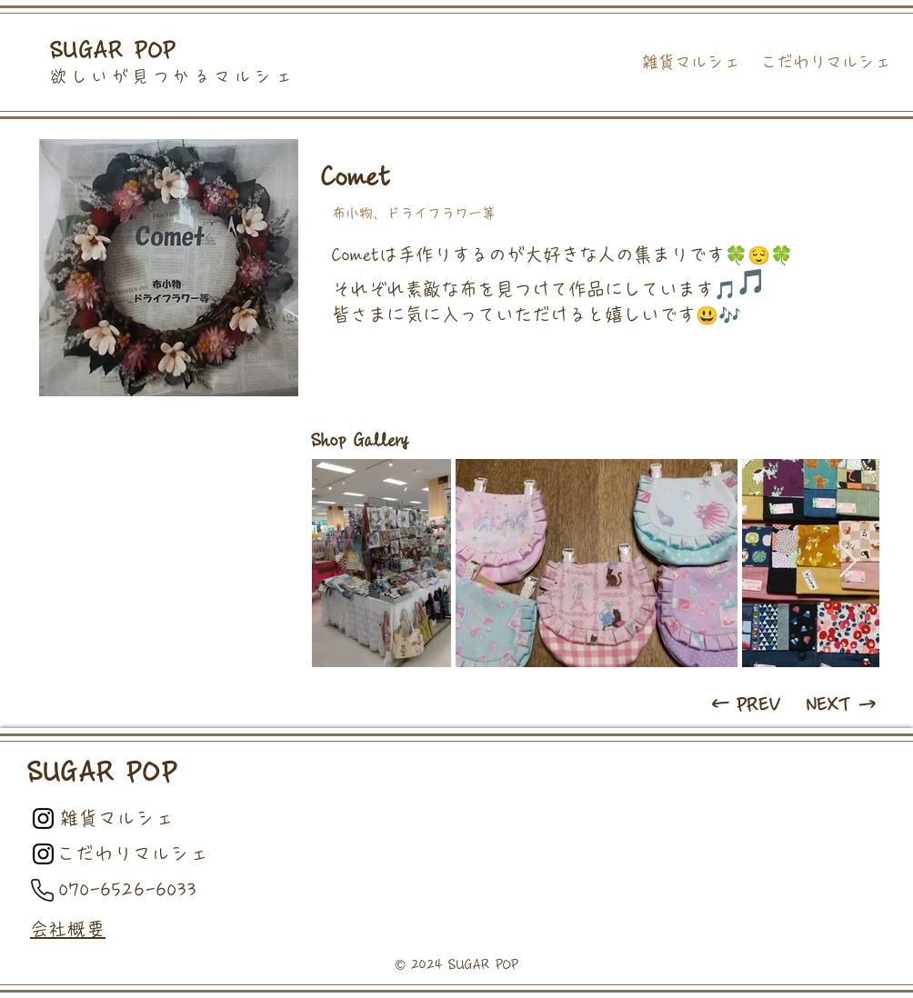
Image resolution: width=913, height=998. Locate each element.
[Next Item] (848, 562)
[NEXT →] (843, 704)
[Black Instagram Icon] (43, 818)
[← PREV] (747, 704)
